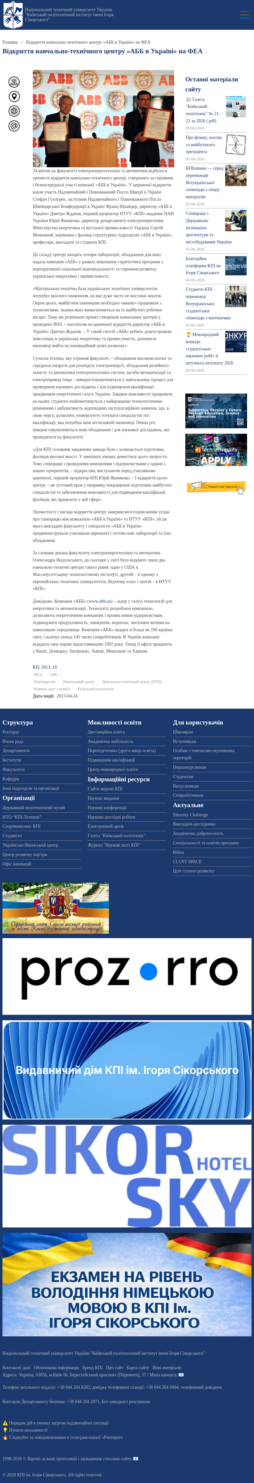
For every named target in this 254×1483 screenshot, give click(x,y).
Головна (10, 42)
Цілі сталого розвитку (194, 870)
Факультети (13, 769)
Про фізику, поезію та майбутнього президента (204, 144)
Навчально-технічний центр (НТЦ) (131, 682)
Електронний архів (106, 826)
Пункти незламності (28, 1430)
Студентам (183, 776)
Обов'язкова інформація (56, 1367)
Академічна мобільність (111, 741)
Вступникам (184, 741)
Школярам (183, 731)
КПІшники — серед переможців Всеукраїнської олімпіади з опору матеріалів (204, 182)
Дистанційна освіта (106, 731)
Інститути (11, 760)
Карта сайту (138, 1367)
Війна (178, 852)
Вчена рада (13, 741)
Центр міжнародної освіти (113, 769)
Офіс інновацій (16, 863)
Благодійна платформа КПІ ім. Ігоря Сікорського (204, 265)
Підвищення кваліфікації (111, 760)
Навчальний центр (79, 682)
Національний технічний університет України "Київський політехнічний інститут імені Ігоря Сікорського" (69, 14)
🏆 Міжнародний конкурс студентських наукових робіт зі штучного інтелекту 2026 (209, 348)
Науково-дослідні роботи (111, 817)
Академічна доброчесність (198, 833)
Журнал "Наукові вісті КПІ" (114, 845)
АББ (53, 674)
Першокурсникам (189, 767)
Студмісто (12, 835)
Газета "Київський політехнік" (116, 835)
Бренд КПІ (92, 1367)
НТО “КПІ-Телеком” (21, 817)
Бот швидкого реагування (126, 1401)
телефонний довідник (201, 1387)
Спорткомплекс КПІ (21, 826)
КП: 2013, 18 (45, 667)
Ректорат (10, 731)
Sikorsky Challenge (190, 814)
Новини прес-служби (52, 689)
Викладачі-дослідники (194, 824)
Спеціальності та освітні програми (206, 842)
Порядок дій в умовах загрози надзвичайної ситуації (59, 1422)
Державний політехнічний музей (33, 807)
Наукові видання (103, 798)
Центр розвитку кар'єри (24, 854)
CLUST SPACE (187, 861)
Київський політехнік (95, 689)
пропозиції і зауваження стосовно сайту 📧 (97, 1458)
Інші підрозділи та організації (30, 788)
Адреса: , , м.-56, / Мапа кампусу (89, 1374)
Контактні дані (16, 1367)
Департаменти (16, 750)
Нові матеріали (167, 1367)
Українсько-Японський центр (30, 845)
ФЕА (38, 674)
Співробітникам (188, 795)
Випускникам (186, 786)
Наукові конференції (107, 807)
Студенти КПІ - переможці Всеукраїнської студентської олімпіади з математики (208, 303)
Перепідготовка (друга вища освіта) (122, 750)
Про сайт (114, 1367)
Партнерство (45, 682)
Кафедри (10, 778)
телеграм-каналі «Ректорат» (96, 1437)
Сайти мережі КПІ (105, 788)
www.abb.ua (100, 601)
